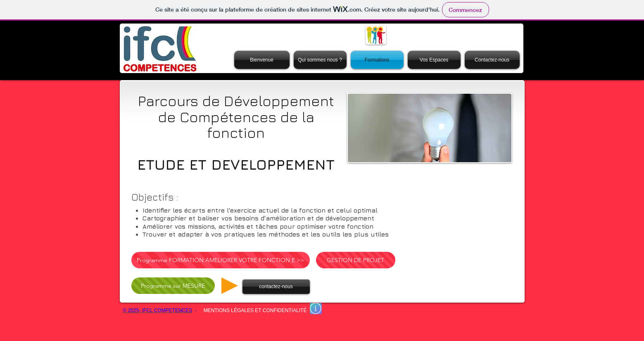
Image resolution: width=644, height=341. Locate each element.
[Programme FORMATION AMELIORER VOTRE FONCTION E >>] (220, 260)
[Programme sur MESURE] (173, 285)
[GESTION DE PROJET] (355, 260)
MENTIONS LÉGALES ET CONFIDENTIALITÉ (255, 310)
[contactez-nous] (276, 286)
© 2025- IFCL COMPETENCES (157, 310)
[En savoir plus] (316, 308)
